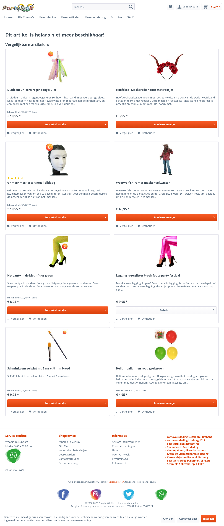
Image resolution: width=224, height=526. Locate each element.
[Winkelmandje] (212, 6)
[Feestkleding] (48, 17)
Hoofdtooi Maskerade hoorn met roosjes (144, 90)
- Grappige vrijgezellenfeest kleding (187, 453)
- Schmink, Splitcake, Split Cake (184, 464)
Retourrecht (119, 463)
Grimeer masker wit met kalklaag (31, 183)
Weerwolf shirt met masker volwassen (143, 183)
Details (187, 309)
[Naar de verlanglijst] (38, 133)
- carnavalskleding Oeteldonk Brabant (188, 437)
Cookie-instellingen (123, 446)
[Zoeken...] (103, 6)
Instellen (208, 518)
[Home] (8, 17)
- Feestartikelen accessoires (182, 443)
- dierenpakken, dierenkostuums (185, 450)
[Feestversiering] (95, 17)
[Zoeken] (131, 6)
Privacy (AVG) (120, 458)
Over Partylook (121, 454)
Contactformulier (69, 458)
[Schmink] (116, 17)
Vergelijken (16, 133)
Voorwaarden (67, 454)
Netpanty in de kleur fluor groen (30, 275)
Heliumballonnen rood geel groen (140, 368)
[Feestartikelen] (71, 17)
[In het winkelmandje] (57, 124)
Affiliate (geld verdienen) (126, 442)
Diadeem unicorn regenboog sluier (31, 90)
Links (115, 450)
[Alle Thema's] (26, 17)
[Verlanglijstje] (170, 6)
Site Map (64, 446)
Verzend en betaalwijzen (73, 450)
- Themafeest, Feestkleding (182, 447)
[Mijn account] (188, 6)
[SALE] (130, 17)
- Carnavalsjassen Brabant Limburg (186, 457)
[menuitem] (103, 6)
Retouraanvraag (68, 463)
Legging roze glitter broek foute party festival (148, 275)
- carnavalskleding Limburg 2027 (185, 440)
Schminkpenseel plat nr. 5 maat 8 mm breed (38, 368)
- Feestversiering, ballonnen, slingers (187, 460)
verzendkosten (116, 481)
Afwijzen (168, 518)
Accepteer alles (188, 518)
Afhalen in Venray (69, 442)
